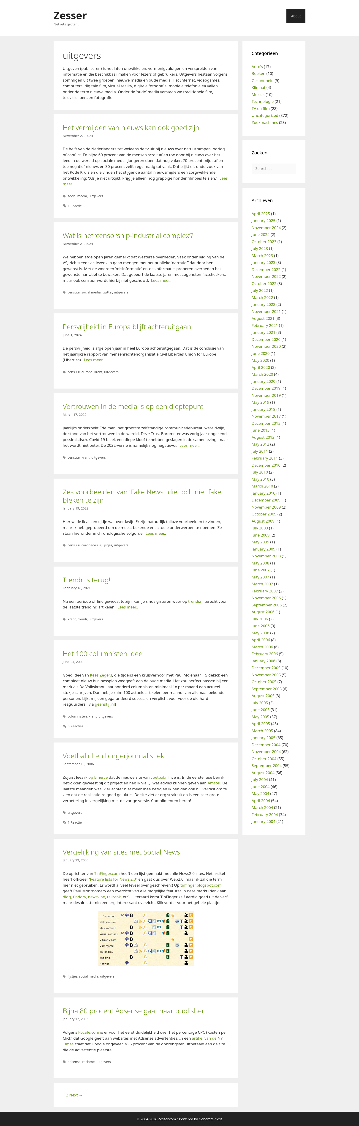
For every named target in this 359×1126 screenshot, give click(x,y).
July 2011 (260, 451)
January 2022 (263, 304)
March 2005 (262, 730)
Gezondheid (263, 80)
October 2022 (264, 283)
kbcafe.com (88, 1032)
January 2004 (263, 821)
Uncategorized (265, 115)
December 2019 (266, 388)
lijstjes (107, 545)
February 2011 (265, 458)
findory (79, 896)
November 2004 (266, 751)
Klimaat (258, 87)
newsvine (96, 896)
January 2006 (263, 660)
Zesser (70, 15)
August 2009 (263, 521)
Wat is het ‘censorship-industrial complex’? (128, 235)
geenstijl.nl (105, 704)
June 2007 (261, 570)
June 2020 (261, 353)
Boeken (258, 73)
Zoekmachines (265, 122)
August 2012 (263, 437)
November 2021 (266, 311)
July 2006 (260, 619)
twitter (107, 292)
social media (77, 196)
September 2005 (267, 688)
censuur (74, 292)
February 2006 (265, 653)
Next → (76, 1095)
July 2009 (260, 528)
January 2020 (263, 381)
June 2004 (261, 786)
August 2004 (263, 772)
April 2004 (261, 800)
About (296, 16)
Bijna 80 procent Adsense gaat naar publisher (133, 1010)
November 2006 (266, 597)
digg (67, 896)
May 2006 (260, 633)
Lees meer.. (161, 280)
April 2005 (261, 723)
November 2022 (266, 276)
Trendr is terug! (86, 579)
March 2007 (262, 583)
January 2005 (263, 737)
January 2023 (263, 262)
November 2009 (266, 507)
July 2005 (260, 702)
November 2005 (266, 674)
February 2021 (265, 325)
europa (87, 372)
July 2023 (260, 248)
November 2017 (266, 416)
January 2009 (263, 549)
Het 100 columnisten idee (102, 653)
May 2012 (260, 444)
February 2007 (265, 591)
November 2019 (266, 395)
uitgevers (96, 196)
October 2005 (264, 681)
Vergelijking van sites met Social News (121, 852)
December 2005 (266, 667)
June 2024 (261, 234)
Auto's (257, 66)
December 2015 (266, 423)
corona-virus (91, 545)
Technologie (263, 101)
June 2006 (261, 625)
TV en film (261, 108)
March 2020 (262, 374)
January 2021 (263, 332)
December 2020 (266, 339)
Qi (149, 783)
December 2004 (266, 744)
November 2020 (266, 346)
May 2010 (260, 479)
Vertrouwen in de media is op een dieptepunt (133, 406)
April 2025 (261, 213)
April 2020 (261, 367)
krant (98, 372)
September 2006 (267, 605)
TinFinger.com (107, 873)
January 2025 (263, 220)
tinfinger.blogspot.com (201, 885)
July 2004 (260, 779)
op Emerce (98, 777)
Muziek (258, 94)
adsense (74, 1062)
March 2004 (262, 807)
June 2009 (261, 535)
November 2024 (266, 227)
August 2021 (263, 318)
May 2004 (260, 793)
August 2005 (263, 695)
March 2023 (262, 255)
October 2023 (264, 241)
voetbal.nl (160, 777)
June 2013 (261, 430)
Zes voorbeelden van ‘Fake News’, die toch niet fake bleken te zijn (142, 496)
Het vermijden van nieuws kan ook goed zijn (131, 127)
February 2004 (265, 814)
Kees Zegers (101, 675)
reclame (88, 1062)
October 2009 (264, 514)
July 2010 (260, 472)
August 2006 (263, 611)
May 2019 (260, 402)
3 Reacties (75, 726)
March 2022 (262, 297)
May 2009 (260, 542)
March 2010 (262, 486)
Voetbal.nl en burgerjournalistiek (113, 755)
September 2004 (267, 765)
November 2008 (266, 556)
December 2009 (266, 500)
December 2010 (266, 465)
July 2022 (260, 290)
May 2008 (260, 563)
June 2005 (261, 709)
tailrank (114, 896)
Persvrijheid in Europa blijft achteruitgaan (127, 326)
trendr (82, 619)
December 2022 (266, 269)
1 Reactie (75, 206)
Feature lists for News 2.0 (113, 879)
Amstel (214, 783)
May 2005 (260, 716)
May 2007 (260, 577)
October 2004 (264, 758)
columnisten (77, 716)
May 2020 (260, 360)
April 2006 (261, 639)
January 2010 (263, 493)
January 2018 (263, 409)
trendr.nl (196, 601)
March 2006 (262, 646)
